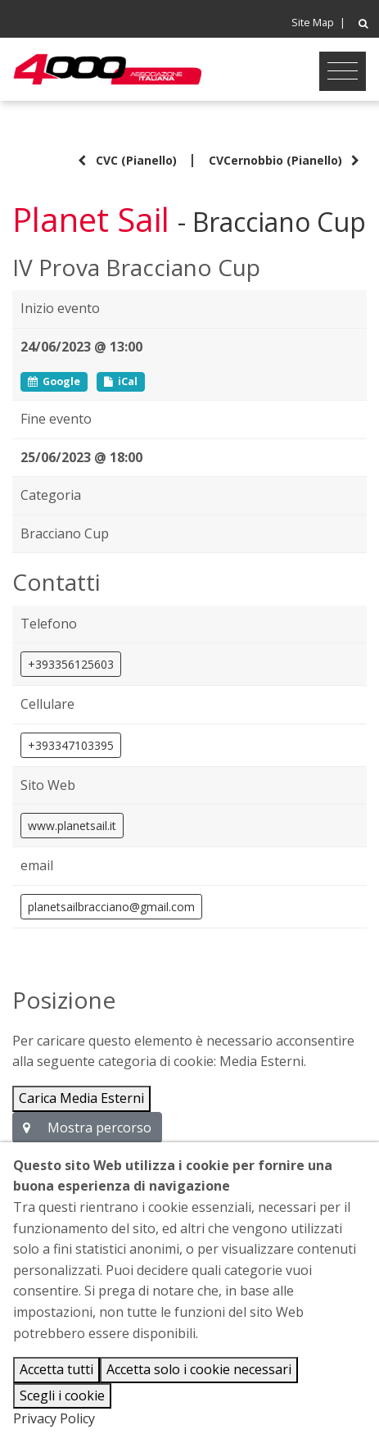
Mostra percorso (87, 1128)
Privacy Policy (54, 1418)
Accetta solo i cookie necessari (198, 1369)
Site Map (312, 22)
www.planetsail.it (72, 825)
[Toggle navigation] (342, 71)
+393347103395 (71, 745)
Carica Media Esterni (81, 1098)
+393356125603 (71, 664)
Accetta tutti (56, 1369)
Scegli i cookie (62, 1395)
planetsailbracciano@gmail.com (111, 906)
